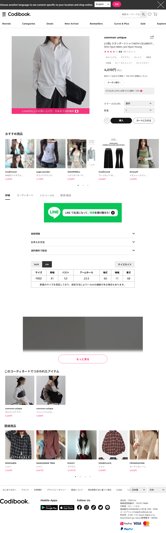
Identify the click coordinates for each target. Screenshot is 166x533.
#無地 (148, 57)
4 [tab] (90, 476)
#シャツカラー (142, 63)
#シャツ (138, 57)
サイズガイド (125, 264)
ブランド (25, 489)
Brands (6, 23)
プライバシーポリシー (56, 489)
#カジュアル (111, 57)
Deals (50, 23)
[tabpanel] (20, 160)
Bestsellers (96, 23)
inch (36, 264)
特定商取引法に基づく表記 (99, 489)
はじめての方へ (9, 489)
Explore (161, 23)
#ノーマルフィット (123, 63)
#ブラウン (125, 57)
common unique (115, 37)
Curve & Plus (121, 23)
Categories (28, 23)
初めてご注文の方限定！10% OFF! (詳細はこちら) (125, 76)
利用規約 (38, 489)
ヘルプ (130, 489)
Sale (143, 23)
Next (163, 160)
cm (47, 264)
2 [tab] (83, 185)
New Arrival (71, 23)
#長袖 (108, 63)
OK (117, 4)
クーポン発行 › (113, 82)
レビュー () (47, 195)
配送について (77, 489)
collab (119, 489)
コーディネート (25, 195)
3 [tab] (87, 185)
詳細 (7, 195)
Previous (2, 160)
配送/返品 (65, 195)
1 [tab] (78, 185)
